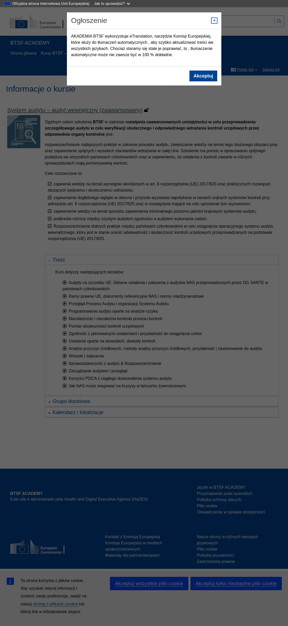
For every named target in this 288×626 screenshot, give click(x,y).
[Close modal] (214, 20)
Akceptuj (203, 76)
